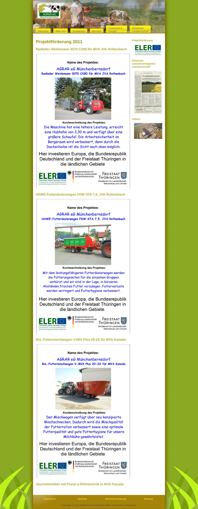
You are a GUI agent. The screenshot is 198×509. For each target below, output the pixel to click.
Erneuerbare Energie (115, 30)
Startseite (43, 31)
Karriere (96, 31)
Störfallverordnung (115, 498)
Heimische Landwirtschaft (140, 30)
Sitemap (148, 498)
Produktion (79, 31)
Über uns (60, 31)
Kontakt (82, 498)
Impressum (49, 498)
